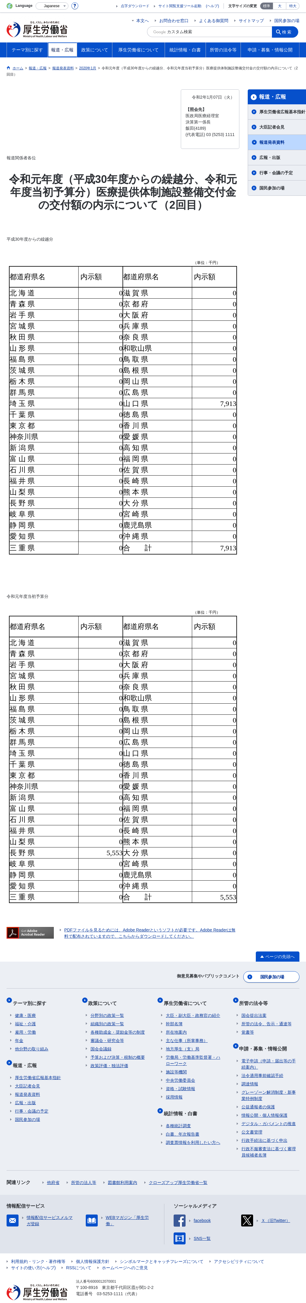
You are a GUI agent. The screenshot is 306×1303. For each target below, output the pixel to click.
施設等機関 (176, 1065)
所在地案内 (176, 1025)
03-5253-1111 (110, 1282)
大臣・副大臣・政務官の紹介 (193, 1008)
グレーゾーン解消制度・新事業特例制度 (268, 1083)
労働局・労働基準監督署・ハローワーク (193, 1053)
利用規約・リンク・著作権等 (38, 1249)
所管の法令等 (255, 998)
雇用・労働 (25, 1025)
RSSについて (78, 1256)
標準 (266, 6)
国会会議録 (101, 1042)
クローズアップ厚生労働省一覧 (178, 1170)
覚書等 (247, 1025)
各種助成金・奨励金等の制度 (118, 1025)
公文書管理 (251, 1120)
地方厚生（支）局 (182, 1042)
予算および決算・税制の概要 (118, 1050)
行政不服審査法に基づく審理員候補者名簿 (268, 1140)
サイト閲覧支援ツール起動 (179, 6)
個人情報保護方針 (92, 1249)
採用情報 (174, 1090)
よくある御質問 (213, 21)
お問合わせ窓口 (174, 21)
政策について (105, 998)
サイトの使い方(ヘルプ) (33, 1256)
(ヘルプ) (212, 6)
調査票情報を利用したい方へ (193, 1130)
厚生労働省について (187, 998)
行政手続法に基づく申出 (264, 1128)
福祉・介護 (25, 1017)
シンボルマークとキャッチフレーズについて (162, 1249)
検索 (289, 31)
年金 (19, 1033)
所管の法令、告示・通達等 (266, 1017)
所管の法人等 (83, 1170)
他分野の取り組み (31, 1042)
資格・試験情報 (180, 1081)
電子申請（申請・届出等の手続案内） (268, 1052)
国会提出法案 (254, 1008)
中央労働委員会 (180, 1073)
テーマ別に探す (31, 998)
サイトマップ (251, 21)
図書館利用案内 (122, 1170)
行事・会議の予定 (31, 1099)
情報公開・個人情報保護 (264, 1103)
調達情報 (249, 1072)
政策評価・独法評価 (109, 1058)
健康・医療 (25, 1008)
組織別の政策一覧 (107, 1017)
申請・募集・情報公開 (265, 1039)
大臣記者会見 (27, 1074)
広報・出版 (25, 1091)
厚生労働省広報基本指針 (38, 1066)
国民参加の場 (286, 21)
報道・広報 (27, 1055)
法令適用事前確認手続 (262, 1063)
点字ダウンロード (135, 6)
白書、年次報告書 (182, 1122)
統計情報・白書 (182, 1104)
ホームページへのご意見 (125, 1256)
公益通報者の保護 (258, 1095)
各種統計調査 (178, 1114)
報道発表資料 (27, 1082)
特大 (292, 6)
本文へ (142, 21)
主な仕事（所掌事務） (187, 1033)
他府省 (53, 1170)
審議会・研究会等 (107, 1033)
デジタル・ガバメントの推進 (268, 1112)
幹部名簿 (174, 1017)
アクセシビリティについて (239, 1249)
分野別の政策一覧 (107, 1008)
